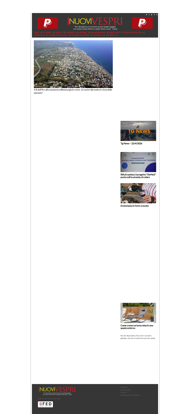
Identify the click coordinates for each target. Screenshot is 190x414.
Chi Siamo (124, 387)
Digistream (97, 35)
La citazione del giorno (58, 35)
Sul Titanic (47, 32)
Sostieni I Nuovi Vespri (80, 35)
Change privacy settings (129, 395)
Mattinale (83, 32)
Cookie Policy (125, 390)
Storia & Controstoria (132, 32)
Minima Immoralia (98, 32)
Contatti (123, 392)
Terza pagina (39, 35)
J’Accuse (58, 32)
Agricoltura (114, 32)
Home (36, 32)
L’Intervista (70, 32)
